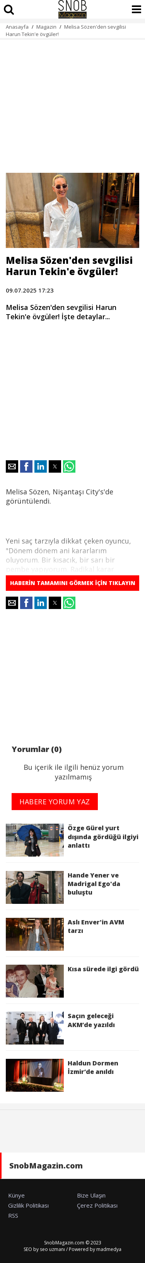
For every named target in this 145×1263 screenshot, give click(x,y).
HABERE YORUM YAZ (54, 801)
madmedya (108, 1249)
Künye (16, 1195)
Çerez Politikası (97, 1205)
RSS (13, 1215)
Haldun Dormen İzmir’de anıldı (62, 1075)
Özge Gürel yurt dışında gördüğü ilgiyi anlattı (72, 840)
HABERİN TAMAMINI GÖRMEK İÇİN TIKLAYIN (72, 583)
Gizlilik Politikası (28, 1205)
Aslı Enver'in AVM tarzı (65, 934)
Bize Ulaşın (91, 1195)
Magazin (46, 26)
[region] (72, 102)
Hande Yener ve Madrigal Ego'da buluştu (63, 887)
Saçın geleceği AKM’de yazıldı (60, 1028)
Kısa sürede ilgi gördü (72, 981)
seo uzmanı (52, 1249)
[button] (12, 466)
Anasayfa (17, 26)
